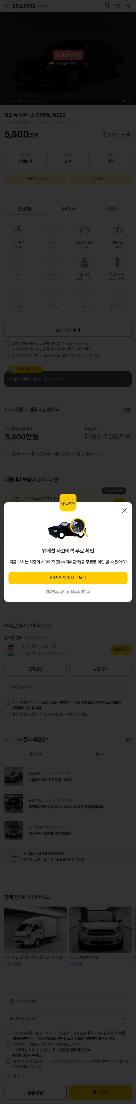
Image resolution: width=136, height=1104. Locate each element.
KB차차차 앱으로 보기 (68, 577)
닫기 (124, 511)
